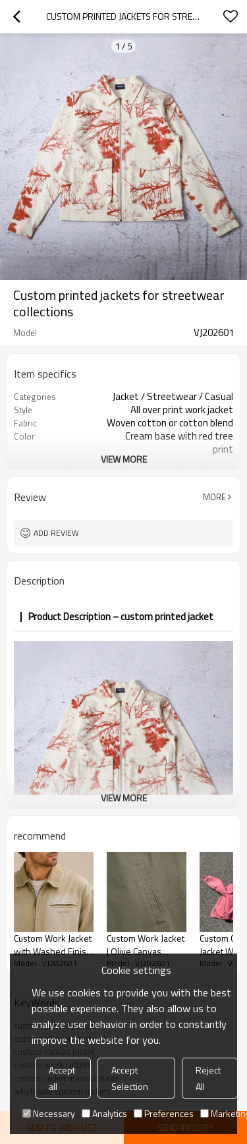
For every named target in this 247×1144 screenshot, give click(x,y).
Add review (56, 533)
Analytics (104, 1113)
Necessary (48, 1113)
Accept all (62, 1078)
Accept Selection (129, 1078)
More (214, 496)
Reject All (208, 1078)
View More (124, 459)
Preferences (164, 1113)
